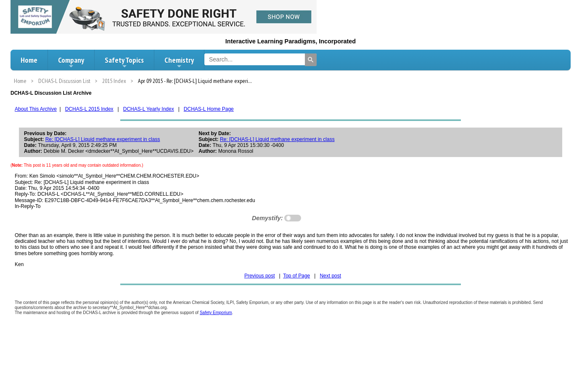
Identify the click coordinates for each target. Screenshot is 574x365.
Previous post (259, 276)
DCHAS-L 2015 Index (89, 109)
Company (71, 62)
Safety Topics (124, 62)
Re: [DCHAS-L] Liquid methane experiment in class (102, 139)
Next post (330, 276)
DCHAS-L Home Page (209, 109)
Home (29, 60)
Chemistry (179, 62)
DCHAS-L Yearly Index (148, 109)
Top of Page (296, 276)
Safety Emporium (216, 312)
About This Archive (36, 109)
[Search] (311, 59)
